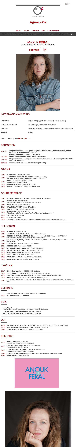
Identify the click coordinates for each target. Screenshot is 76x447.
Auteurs (56, 34)
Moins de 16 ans (28, 34)
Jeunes (20, 34)
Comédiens (14, 34)
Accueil (18, 30)
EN (69, 3)
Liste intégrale (70, 34)
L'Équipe (26, 30)
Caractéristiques (16, 138)
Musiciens (62, 34)
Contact (34, 50)
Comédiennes (6, 34)
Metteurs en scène (39, 34)
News (43, 30)
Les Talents (35, 30)
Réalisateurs (48, 34)
